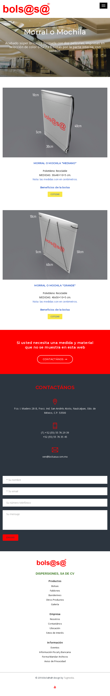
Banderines (55, 595)
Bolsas (55, 586)
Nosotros (55, 619)
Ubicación (55, 628)
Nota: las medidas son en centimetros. (55, 179)
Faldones (55, 590)
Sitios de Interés (55, 632)
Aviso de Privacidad (55, 661)
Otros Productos (55, 599)
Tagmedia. (69, 677)
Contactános (55, 623)
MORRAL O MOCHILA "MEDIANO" (55, 163)
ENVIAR (10, 537)
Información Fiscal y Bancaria (55, 652)
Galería (55, 604)
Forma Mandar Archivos (55, 656)
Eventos (55, 647)
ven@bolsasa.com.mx (55, 456)
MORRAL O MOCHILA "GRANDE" (55, 285)
